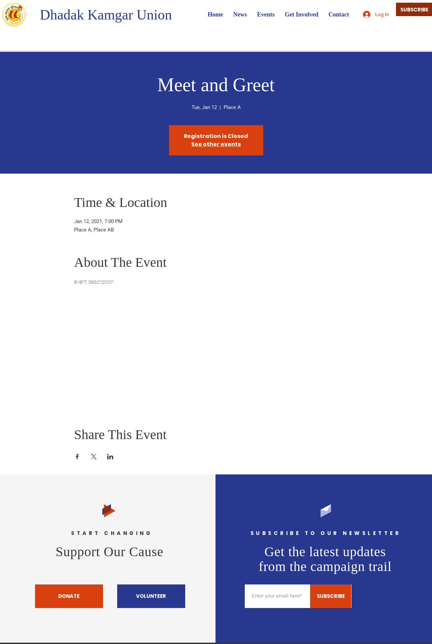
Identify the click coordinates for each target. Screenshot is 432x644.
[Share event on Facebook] (77, 456)
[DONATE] (69, 596)
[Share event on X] (94, 456)
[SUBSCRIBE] (330, 596)
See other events (216, 144)
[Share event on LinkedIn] (110, 456)
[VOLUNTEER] (151, 596)
